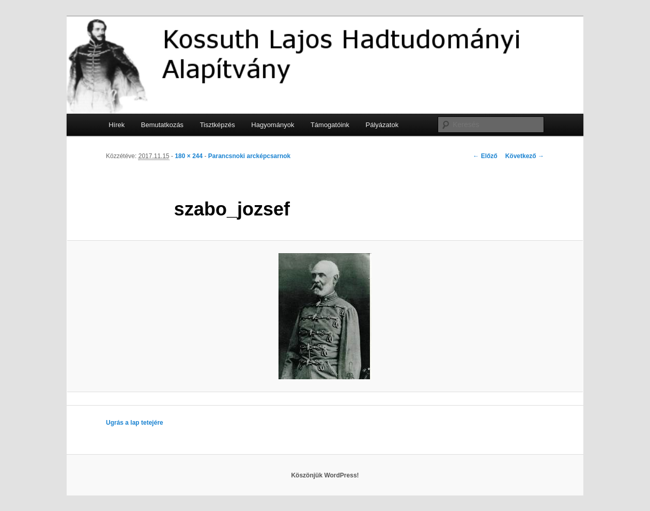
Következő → (524, 156)
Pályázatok (382, 125)
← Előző (485, 156)
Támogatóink (330, 125)
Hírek (117, 125)
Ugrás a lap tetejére (134, 422)
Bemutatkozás (162, 125)
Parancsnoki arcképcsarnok (249, 156)
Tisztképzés (217, 125)
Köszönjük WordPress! (325, 475)
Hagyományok (272, 125)
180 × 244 (189, 156)
